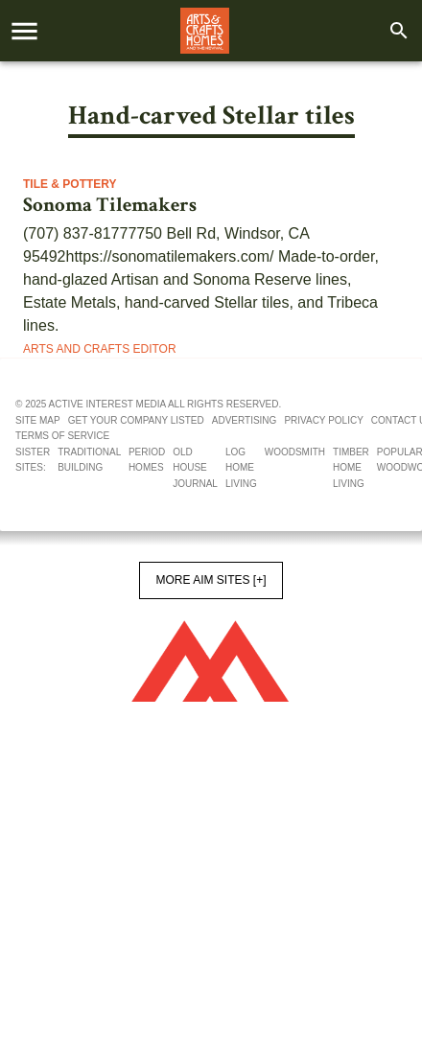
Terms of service (62, 435)
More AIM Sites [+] (210, 580)
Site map (37, 420)
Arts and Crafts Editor (99, 349)
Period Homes (147, 460)
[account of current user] (24, 31)
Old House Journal (195, 468)
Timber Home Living (351, 468)
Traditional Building (89, 460)
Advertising (244, 420)
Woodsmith (295, 452)
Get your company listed (136, 420)
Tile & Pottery (70, 184)
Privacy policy (323, 420)
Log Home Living (241, 468)
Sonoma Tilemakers (110, 205)
